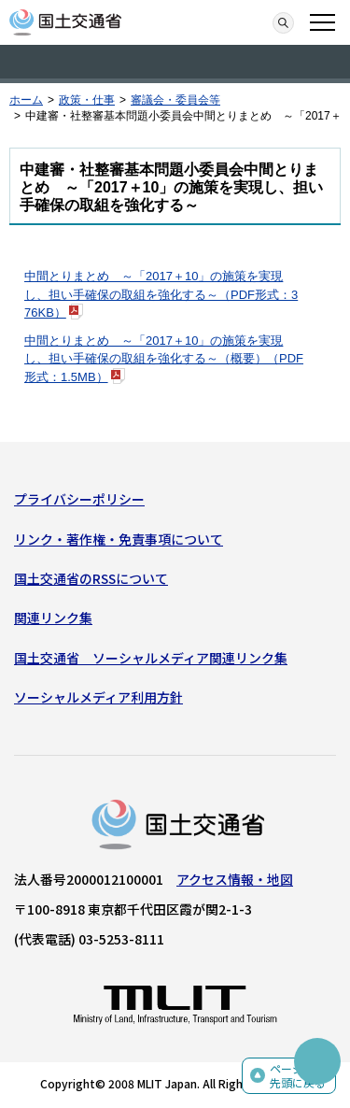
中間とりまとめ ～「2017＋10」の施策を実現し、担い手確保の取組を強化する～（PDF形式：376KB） (161, 294)
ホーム (26, 100)
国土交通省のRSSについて (91, 578)
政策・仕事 (87, 100)
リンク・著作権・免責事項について (118, 539)
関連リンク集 (53, 617)
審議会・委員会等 (175, 100)
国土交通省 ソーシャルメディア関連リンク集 (150, 657)
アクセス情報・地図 (234, 879)
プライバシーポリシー (79, 499)
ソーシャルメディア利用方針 (98, 697)
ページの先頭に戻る (298, 1075)
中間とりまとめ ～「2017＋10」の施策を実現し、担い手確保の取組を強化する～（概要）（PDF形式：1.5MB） (163, 359)
